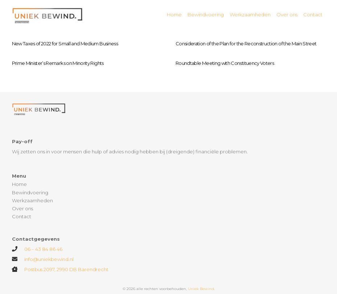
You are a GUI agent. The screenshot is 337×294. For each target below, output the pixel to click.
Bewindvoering (30, 192)
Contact (21, 216)
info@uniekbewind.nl (49, 259)
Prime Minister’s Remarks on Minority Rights (58, 63)
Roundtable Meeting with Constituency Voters (225, 63)
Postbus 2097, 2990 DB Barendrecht (66, 269)
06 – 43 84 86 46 (43, 249)
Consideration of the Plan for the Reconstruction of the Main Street (246, 43)
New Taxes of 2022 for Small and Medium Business (65, 43)
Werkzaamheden (32, 200)
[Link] (48, 14)
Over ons (22, 208)
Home (19, 184)
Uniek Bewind (201, 288)
